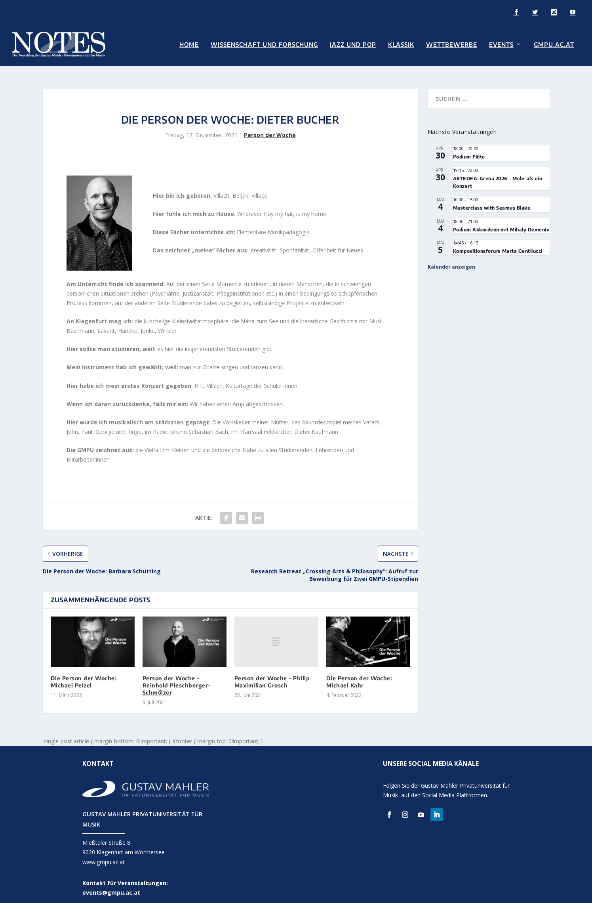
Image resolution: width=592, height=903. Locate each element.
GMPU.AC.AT (554, 44)
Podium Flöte (469, 149)
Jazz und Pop (353, 44)
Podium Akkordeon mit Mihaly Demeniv (501, 222)
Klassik (401, 44)
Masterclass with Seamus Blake (492, 200)
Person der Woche (270, 127)
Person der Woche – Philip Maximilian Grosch (272, 674)
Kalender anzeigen (451, 259)
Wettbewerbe (451, 44)
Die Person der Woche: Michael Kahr (359, 674)
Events (501, 44)
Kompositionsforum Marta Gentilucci (498, 243)
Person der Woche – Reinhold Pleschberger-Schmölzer (177, 677)
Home (189, 44)
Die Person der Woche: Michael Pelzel (84, 674)
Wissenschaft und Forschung (264, 44)
